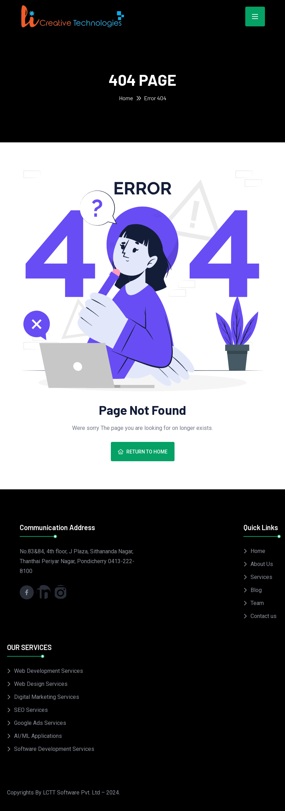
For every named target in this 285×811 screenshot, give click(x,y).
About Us (262, 564)
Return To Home (142, 452)
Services (261, 577)
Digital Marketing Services (46, 697)
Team (257, 603)
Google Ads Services (40, 723)
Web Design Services (41, 684)
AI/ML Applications (38, 736)
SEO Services (31, 710)
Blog (256, 590)
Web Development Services (48, 671)
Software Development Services (54, 749)
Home (126, 98)
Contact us (264, 616)
